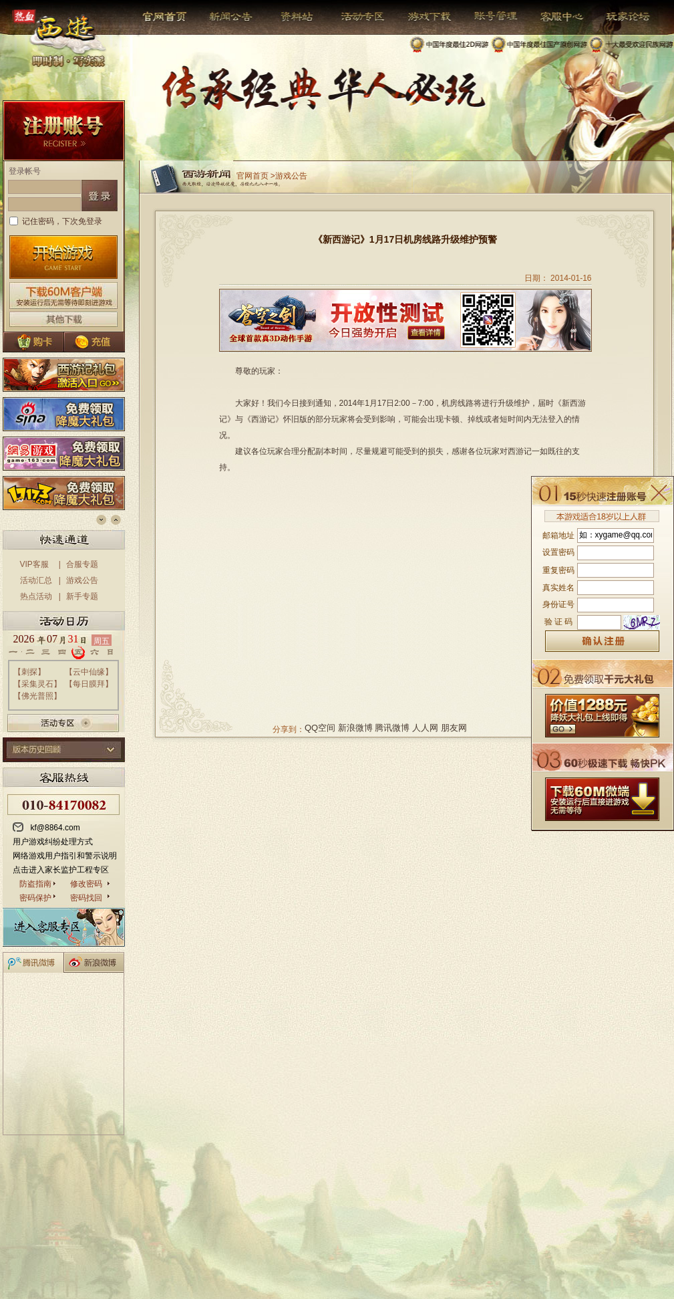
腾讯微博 (392, 728)
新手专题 (82, 596)
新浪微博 (355, 728)
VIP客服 (34, 564)
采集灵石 (37, 684)
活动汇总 (36, 580)
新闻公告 (225, 16)
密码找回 (86, 898)
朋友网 (454, 728)
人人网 (425, 728)
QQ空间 (320, 728)
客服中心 (552, 16)
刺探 (29, 672)
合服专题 (82, 564)
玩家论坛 (618, 16)
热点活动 (36, 596)
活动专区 (357, 16)
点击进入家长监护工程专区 (61, 869)
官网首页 (166, 16)
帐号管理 (487, 16)
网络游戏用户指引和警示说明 (65, 855)
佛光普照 (37, 696)
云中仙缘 (89, 672)
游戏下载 (422, 16)
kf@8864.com (55, 827)
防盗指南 (35, 884)
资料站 (295, 16)
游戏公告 (82, 580)
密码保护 (35, 898)
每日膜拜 (89, 684)
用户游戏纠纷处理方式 (53, 841)
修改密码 (86, 884)
